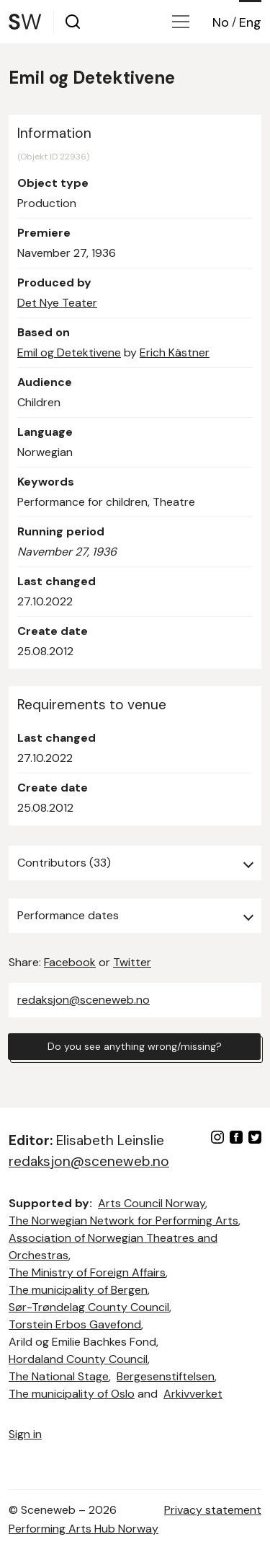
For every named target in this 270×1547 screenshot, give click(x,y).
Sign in (25, 1434)
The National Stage (59, 1376)
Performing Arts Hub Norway (83, 1528)
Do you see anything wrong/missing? (135, 1046)
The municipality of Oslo (72, 1393)
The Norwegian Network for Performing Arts (123, 1220)
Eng (250, 22)
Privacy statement (212, 1509)
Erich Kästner (175, 352)
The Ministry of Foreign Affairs (87, 1272)
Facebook (70, 962)
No (220, 22)
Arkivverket (192, 1393)
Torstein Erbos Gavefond (75, 1324)
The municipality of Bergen (78, 1289)
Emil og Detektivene (69, 352)
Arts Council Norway (151, 1203)
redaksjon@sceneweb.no (83, 999)
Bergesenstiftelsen (166, 1376)
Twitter (132, 962)
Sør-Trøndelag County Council (89, 1307)
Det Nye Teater (57, 302)
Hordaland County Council (78, 1359)
